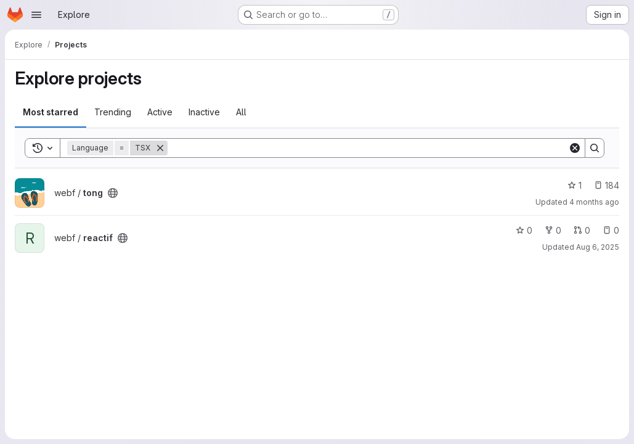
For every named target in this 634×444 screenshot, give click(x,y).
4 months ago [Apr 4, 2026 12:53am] (594, 202)
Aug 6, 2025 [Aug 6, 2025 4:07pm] (597, 247)
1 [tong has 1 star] (574, 185)
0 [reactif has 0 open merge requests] (582, 230)
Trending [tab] (112, 112)
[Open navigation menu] (36, 15)
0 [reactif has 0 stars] (524, 230)
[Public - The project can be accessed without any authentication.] (113, 193)
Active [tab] (160, 112)
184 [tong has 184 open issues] (606, 185)
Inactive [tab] (204, 112)
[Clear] (574, 148)
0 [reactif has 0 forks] (553, 230)
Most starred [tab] (50, 112)
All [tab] (241, 112)
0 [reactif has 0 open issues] (611, 230)
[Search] (368, 148)
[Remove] (160, 148)
